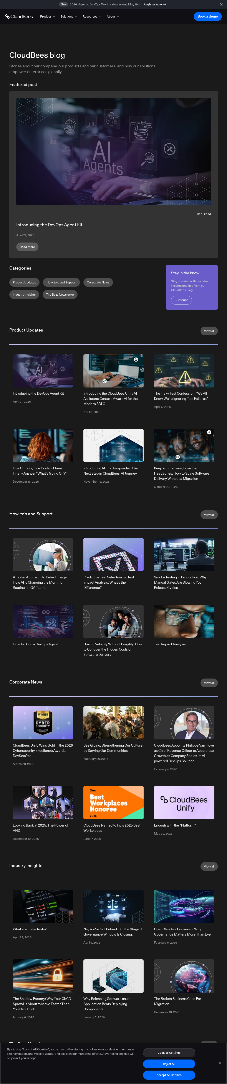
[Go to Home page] (19, 16)
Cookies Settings (169, 1052)
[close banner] (221, 4)
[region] (113, 1063)
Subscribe (181, 300)
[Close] (220, 1063)
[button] (48, 16)
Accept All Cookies (169, 1075)
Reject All (169, 1064)
